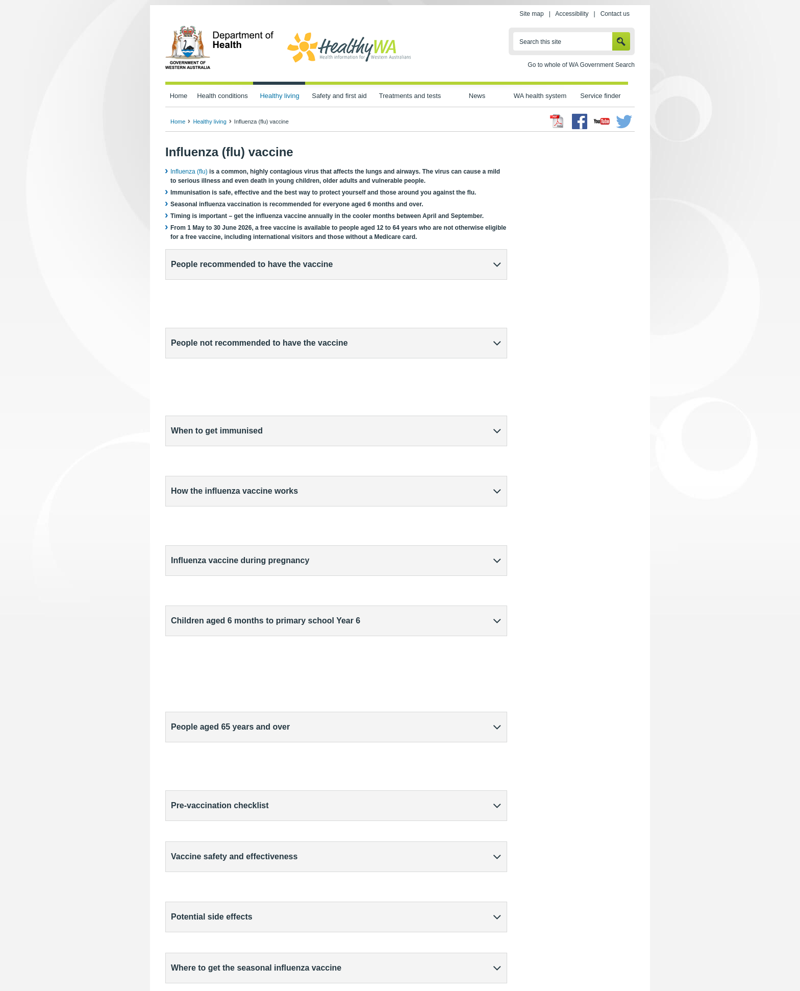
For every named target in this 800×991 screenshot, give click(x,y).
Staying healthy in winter (213, 869)
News (477, 96)
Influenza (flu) (189, 171)
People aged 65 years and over (230, 460)
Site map (531, 13)
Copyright (463, 961)
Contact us (615, 13)
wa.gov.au (199, 961)
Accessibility (571, 13)
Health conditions (222, 96)
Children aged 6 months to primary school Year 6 (265, 427)
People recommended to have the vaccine (252, 264)
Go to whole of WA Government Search (581, 64)
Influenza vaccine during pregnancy (240, 395)
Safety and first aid (339, 96)
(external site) (219, 691)
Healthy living (279, 96)
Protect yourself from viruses (218, 887)
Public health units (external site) (214, 668)
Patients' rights (508, 961)
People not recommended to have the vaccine (259, 297)
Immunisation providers (202, 656)
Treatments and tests (410, 96)
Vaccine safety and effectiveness (234, 525)
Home (179, 96)
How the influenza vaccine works (234, 362)
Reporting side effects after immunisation (225, 715)
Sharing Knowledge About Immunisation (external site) (427, 896)
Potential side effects (212, 558)
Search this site (540, 41)
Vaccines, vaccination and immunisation (234, 878)
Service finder (600, 96)
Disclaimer (423, 961)
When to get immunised (217, 329)
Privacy (302, 961)
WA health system (540, 96)
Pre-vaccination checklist (220, 493)
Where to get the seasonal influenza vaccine (256, 591)
